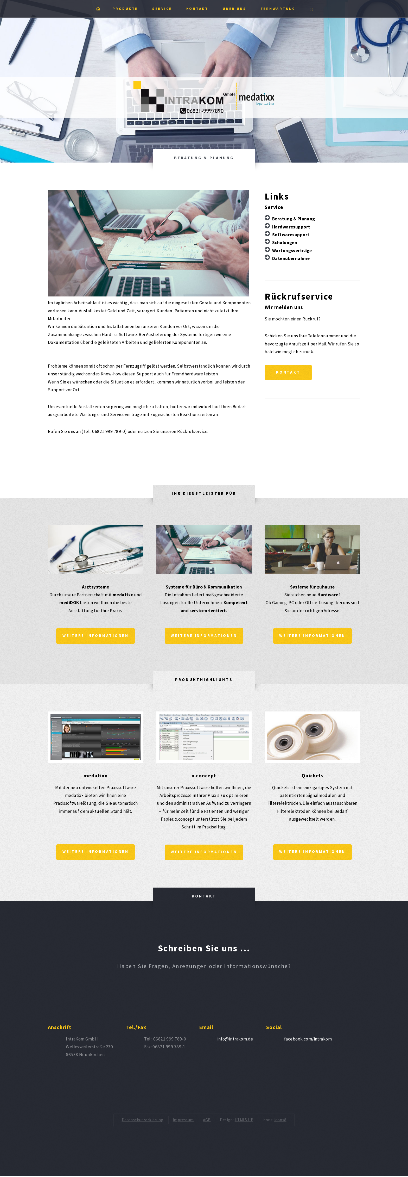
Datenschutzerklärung (143, 1121)
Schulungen (284, 242)
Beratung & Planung (293, 219)
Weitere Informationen (95, 636)
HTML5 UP (244, 1121)
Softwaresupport (291, 235)
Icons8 (280, 1121)
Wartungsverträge (292, 250)
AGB (207, 1121)
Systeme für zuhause (312, 587)
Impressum (183, 1121)
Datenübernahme (291, 258)
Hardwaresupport (291, 227)
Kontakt (289, 372)
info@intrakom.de (235, 1040)
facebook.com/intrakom (308, 1040)
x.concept (204, 776)
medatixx (95, 776)
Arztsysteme (95, 587)
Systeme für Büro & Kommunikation (204, 587)
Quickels (312, 776)
